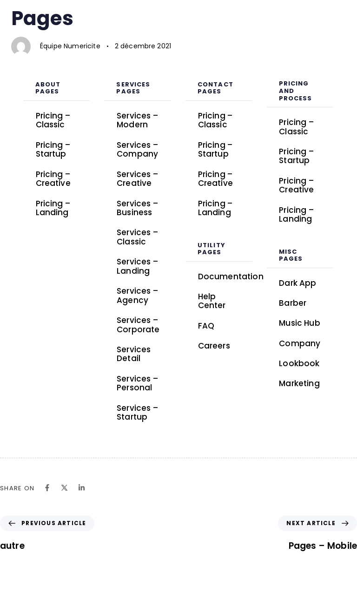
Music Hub (299, 323)
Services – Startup (137, 412)
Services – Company (137, 149)
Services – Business (137, 208)
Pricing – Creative (53, 179)
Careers (214, 345)
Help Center (212, 301)
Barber (292, 303)
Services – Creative (137, 179)
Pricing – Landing (53, 208)
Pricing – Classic (53, 120)
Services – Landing (137, 266)
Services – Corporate (138, 325)
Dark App (297, 283)
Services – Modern (137, 120)
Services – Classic (137, 237)
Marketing (299, 383)
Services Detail (134, 354)
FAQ (206, 325)
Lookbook (306, 363)
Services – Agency (137, 295)
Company (299, 343)
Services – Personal (137, 383)
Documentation (225, 276)
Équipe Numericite (70, 46)
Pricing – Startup (53, 149)
